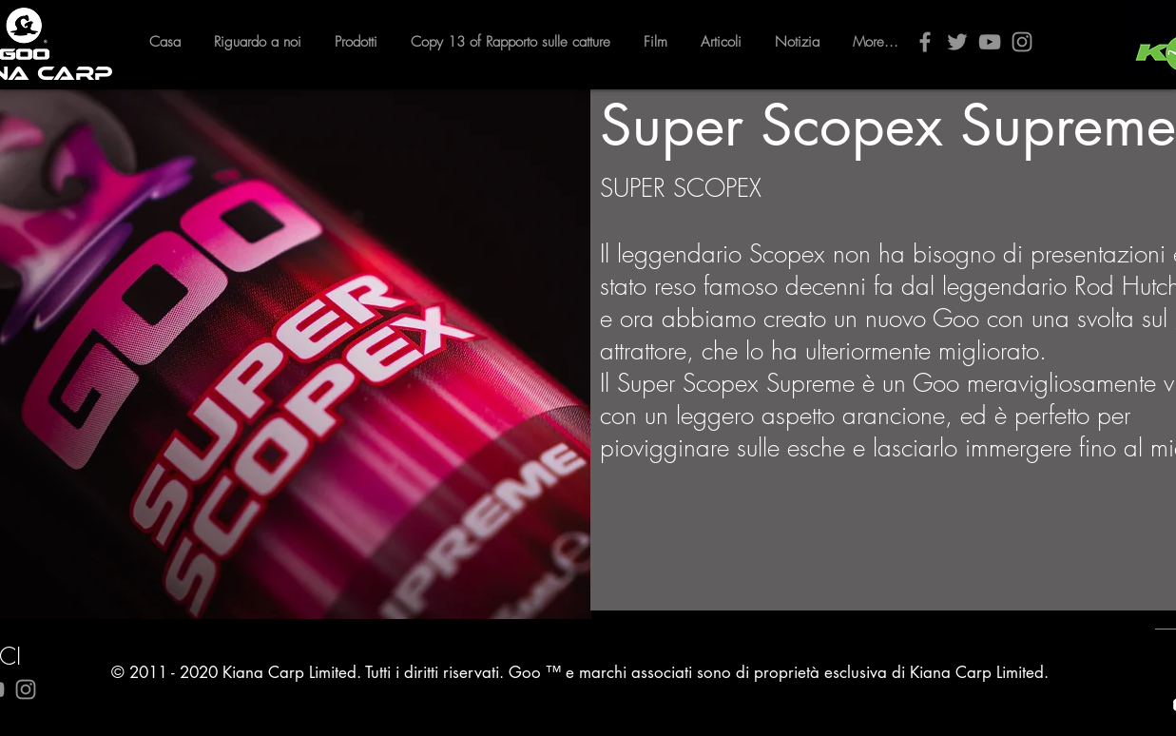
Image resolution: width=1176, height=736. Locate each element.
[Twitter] (957, 42)
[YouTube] (989, 42)
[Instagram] (1022, 42)
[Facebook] (925, 42)
